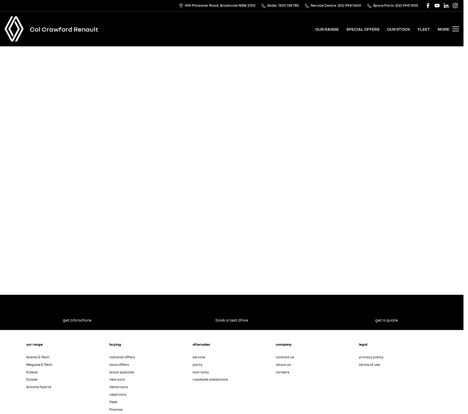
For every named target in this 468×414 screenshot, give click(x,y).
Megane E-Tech (39, 364)
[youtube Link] (437, 5)
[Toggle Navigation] (448, 29)
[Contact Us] (217, 5)
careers (282, 372)
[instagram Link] (455, 5)
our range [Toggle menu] (327, 29)
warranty (201, 372)
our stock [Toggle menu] (398, 29)
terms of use (369, 364)
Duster (32, 379)
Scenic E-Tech (37, 357)
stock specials (121, 372)
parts (197, 364)
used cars (117, 394)
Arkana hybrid (38, 386)
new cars (117, 379)
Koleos (32, 372)
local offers (119, 364)
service (199, 357)
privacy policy (371, 357)
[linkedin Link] (446, 5)
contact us (285, 357)
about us (283, 364)
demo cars (118, 386)
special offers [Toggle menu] (362, 29)
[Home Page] (14, 29)
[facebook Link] (428, 5)
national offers (122, 357)
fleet (424, 29)
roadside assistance (210, 379)
